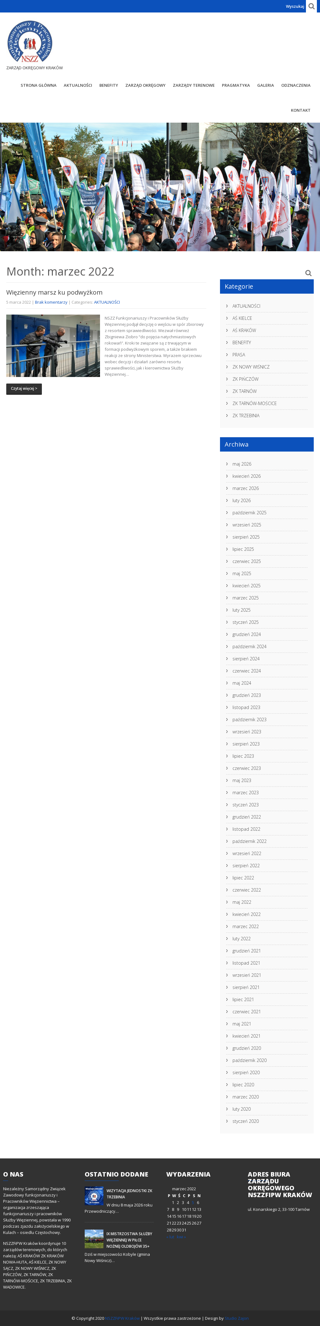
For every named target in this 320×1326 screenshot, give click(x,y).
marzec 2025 (245, 598)
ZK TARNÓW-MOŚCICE (254, 403)
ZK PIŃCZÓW (245, 379)
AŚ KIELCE (242, 318)
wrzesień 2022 (246, 853)
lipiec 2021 (243, 999)
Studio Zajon (237, 1318)
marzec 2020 (245, 1097)
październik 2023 (249, 719)
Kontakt (301, 110)
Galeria (265, 85)
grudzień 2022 (246, 817)
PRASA (238, 355)
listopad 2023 (246, 707)
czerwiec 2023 (246, 768)
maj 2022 (241, 902)
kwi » (181, 1237)
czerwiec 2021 (246, 1012)
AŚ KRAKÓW (244, 330)
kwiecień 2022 (246, 914)
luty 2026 (241, 500)
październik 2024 (249, 646)
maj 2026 (241, 464)
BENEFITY (108, 85)
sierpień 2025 (246, 537)
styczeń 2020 (245, 1121)
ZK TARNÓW (244, 391)
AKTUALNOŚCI (78, 85)
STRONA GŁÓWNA (39, 85)
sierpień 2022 (246, 866)
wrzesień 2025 (246, 525)
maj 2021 (241, 1024)
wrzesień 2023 (246, 732)
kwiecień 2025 (246, 586)
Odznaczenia (296, 85)
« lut (170, 1237)
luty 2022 (241, 939)
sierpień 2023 (246, 744)
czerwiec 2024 (246, 671)
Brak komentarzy (51, 302)
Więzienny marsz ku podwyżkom (54, 292)
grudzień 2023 (246, 695)
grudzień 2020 (246, 1048)
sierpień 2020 (246, 1072)
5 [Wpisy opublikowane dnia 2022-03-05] (193, 1202)
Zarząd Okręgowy (145, 85)
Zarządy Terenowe (194, 85)
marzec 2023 (245, 792)
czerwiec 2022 (246, 890)
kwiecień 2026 (246, 476)
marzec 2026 (245, 488)
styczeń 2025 (245, 622)
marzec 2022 (245, 926)
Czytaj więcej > (24, 388)
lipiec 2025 (243, 549)
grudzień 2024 (246, 634)
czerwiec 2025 (246, 561)
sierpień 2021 (246, 987)
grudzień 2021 (246, 951)
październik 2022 (249, 841)
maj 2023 (241, 780)
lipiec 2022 (243, 878)
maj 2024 (241, 683)
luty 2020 (241, 1109)
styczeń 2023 (245, 805)
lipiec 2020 (243, 1085)
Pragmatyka (236, 85)
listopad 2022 (246, 829)
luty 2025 (241, 610)
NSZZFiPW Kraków (123, 1318)
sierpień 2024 (246, 659)
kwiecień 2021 (246, 1036)
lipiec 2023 (243, 756)
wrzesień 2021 (246, 975)
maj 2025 (241, 573)
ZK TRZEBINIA (245, 415)
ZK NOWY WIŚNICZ (251, 367)
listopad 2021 (246, 963)
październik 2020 (249, 1060)
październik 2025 (249, 513)
